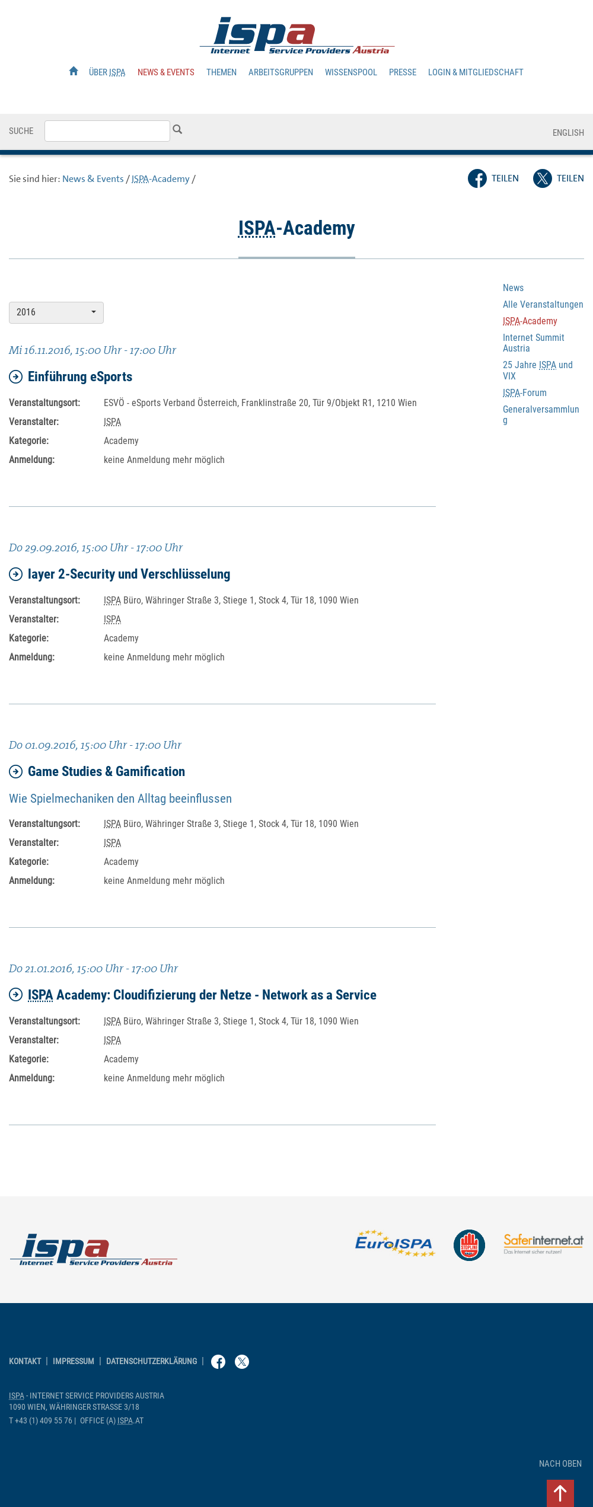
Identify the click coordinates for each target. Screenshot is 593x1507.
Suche (21, 131)
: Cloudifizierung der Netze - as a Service (193, 994)
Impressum (73, 1361)
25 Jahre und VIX (538, 370)
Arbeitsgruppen (280, 72)
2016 (56, 312)
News (513, 287)
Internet (534, 343)
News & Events (166, 72)
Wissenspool (351, 72)
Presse (402, 72)
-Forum (525, 392)
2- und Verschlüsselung (120, 574)
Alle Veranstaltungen (543, 304)
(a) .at (112, 1421)
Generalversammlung (541, 415)
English (568, 132)
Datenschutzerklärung (151, 1361)
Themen (221, 72)
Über (107, 72)
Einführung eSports (70, 376)
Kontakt (25, 1361)
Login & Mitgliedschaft (476, 72)
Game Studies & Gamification (97, 771)
